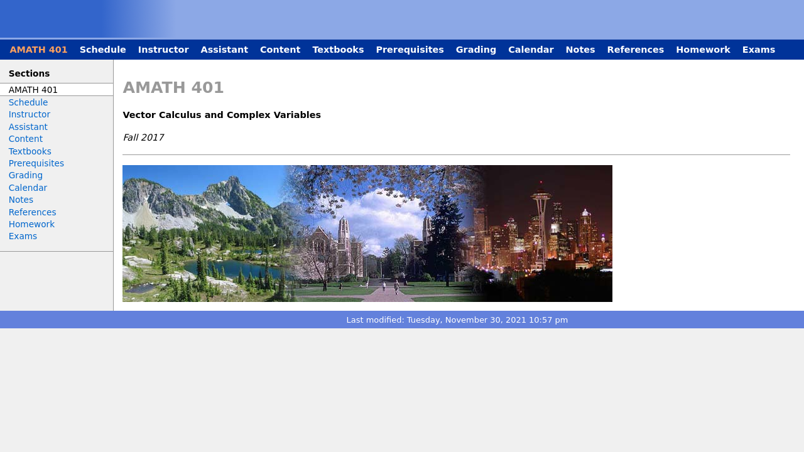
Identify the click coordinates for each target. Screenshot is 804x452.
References (636, 50)
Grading (476, 50)
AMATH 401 (38, 50)
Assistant (224, 50)
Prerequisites (409, 50)
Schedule (103, 50)
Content (280, 50)
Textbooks (338, 50)
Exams (758, 50)
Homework (703, 50)
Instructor (163, 50)
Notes (580, 50)
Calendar (530, 50)
